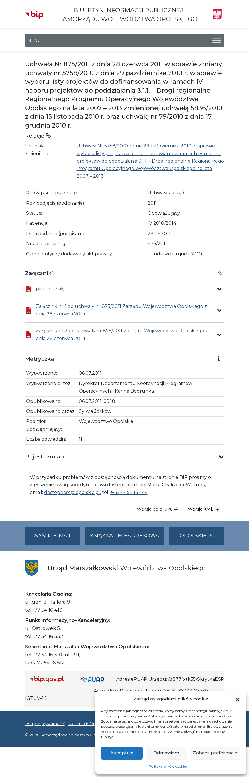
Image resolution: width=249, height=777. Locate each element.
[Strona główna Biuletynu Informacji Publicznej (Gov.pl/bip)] (50, 679)
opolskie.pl (197, 535)
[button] (237, 699)
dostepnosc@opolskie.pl (72, 492)
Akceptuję (121, 752)
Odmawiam (166, 752)
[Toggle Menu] (216, 40)
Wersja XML (203, 509)
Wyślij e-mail (56, 538)
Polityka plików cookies (168, 766)
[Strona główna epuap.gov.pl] (96, 679)
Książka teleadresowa (124, 535)
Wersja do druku (157, 509)
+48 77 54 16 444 (129, 492)
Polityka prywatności (45, 723)
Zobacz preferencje (215, 752)
